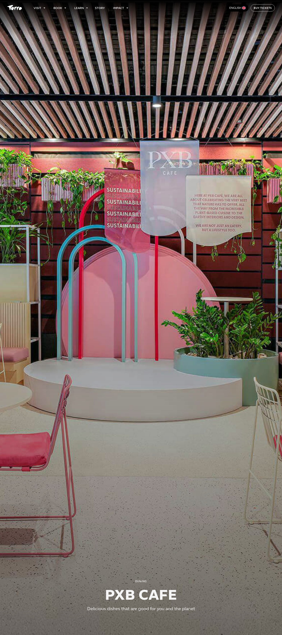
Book (57, 8)
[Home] (14, 8)
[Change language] (237, 8)
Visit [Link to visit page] (37, 8)
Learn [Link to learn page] (79, 8)
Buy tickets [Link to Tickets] (263, 8)
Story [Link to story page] (100, 8)
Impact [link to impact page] (118, 8)
